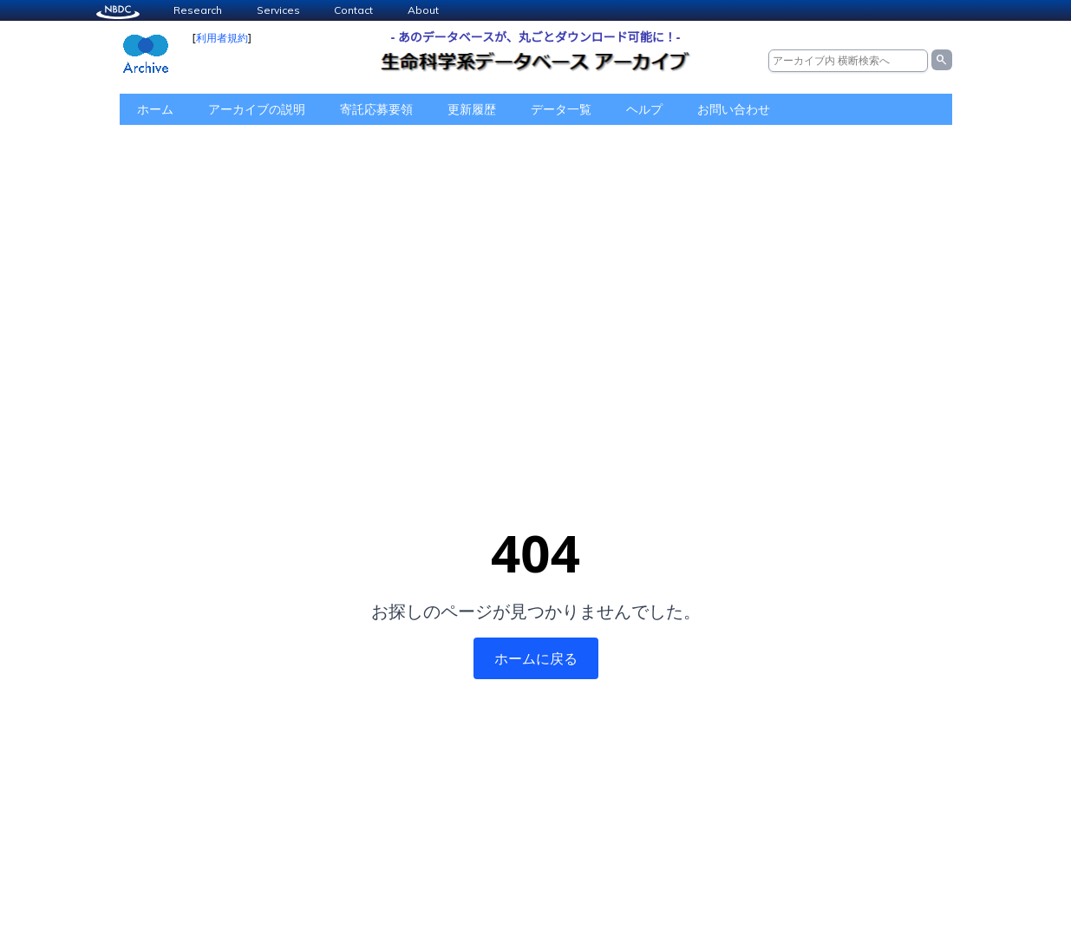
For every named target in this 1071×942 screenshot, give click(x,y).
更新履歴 (471, 109)
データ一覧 (561, 109)
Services (278, 9)
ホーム (155, 109)
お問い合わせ (733, 109)
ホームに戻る (536, 658)
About (423, 9)
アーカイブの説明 (256, 109)
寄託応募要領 (376, 109)
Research (197, 9)
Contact (353, 9)
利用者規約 (222, 37)
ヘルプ (644, 109)
